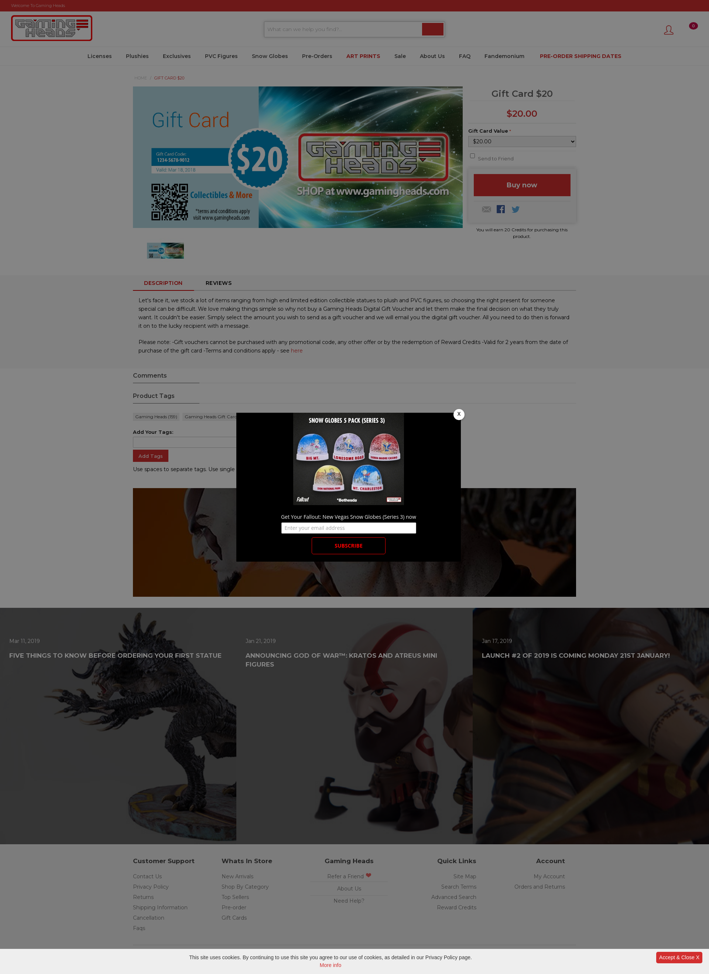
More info (330, 965)
